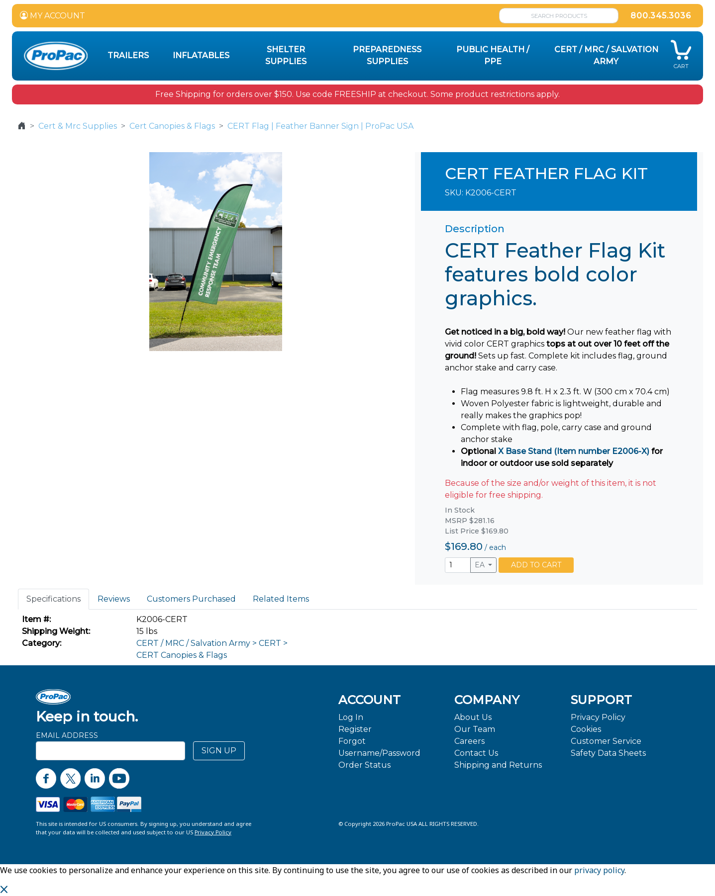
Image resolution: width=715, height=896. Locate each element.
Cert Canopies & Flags (172, 126)
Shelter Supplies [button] (285, 55)
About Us (473, 717)
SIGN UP (219, 750)
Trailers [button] (128, 55)
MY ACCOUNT (52, 15)
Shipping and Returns (498, 765)
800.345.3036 (660, 15)
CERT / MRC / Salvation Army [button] (606, 55)
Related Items (281, 599)
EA (481, 564)
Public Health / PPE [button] (492, 55)
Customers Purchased (191, 599)
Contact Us (476, 753)
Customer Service (606, 741)
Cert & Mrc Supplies (77, 126)
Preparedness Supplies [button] (387, 55)
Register (355, 729)
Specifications (53, 599)
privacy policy (599, 870)
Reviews (114, 599)
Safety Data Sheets (608, 753)
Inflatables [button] (201, 55)
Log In (350, 717)
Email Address (67, 735)
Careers (469, 741)
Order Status (364, 765)
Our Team (474, 729)
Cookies (586, 729)
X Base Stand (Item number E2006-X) (573, 451)
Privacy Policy (598, 717)
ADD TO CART (536, 564)
